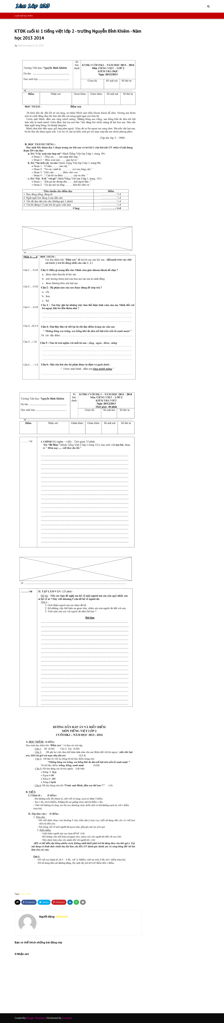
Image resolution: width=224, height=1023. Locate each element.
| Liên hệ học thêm (24, 15)
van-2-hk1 (26, 893)
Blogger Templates (36, 1018)
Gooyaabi (67, 1018)
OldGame (22, 45)
